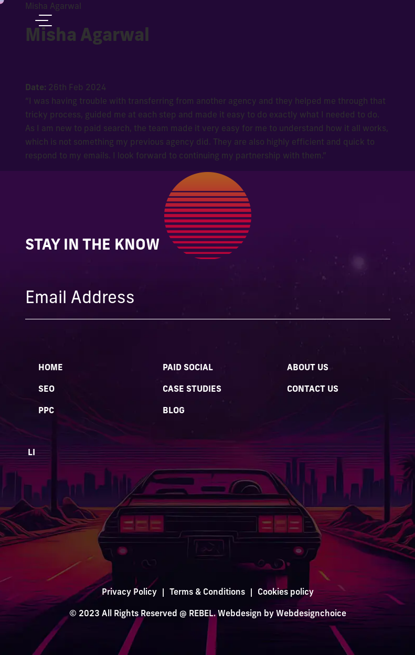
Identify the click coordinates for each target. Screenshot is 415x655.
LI (31, 453)
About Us (307, 368)
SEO (46, 389)
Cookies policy (286, 592)
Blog (174, 411)
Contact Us (312, 389)
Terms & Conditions (207, 592)
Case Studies (192, 389)
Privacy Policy (129, 592)
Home (50, 368)
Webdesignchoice (311, 614)
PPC (46, 411)
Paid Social (188, 368)
